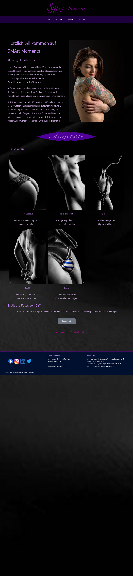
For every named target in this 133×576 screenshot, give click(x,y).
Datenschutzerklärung (102, 366)
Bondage (106, 214)
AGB (112, 366)
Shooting (71, 19)
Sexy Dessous (27, 214)
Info (80, 19)
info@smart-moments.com (56, 366)
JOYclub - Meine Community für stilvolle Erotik (66, 332)
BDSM (27, 288)
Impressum (90, 366)
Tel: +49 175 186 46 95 (54, 361)
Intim (66, 288)
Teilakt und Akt (66, 214)
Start (50, 19)
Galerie (59, 19)
